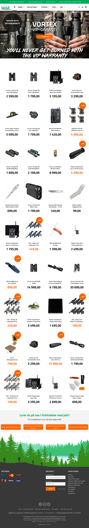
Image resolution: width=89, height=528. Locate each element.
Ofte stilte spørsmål (66, 509)
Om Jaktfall (71, 489)
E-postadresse (49, 474)
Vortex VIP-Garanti (73, 479)
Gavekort (71, 491)
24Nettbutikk (47, 524)
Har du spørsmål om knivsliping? (11, 427)
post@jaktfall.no (50, 513)
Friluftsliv (44, 7)
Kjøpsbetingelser (28, 509)
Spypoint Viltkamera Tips (75, 483)
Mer (61, 7)
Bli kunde (71, 477)
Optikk (20, 7)
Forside (70, 475)
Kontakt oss (71, 493)
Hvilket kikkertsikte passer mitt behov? (56, 427)
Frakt (19, 509)
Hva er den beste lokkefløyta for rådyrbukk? (33, 427)
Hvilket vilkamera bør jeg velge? (78, 427)
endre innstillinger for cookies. (49, 521)
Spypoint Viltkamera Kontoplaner (74, 486)
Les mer (37, 521)
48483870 (41, 513)
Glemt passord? (61, 489)
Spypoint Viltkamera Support (76, 481)
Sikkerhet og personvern (42, 509)
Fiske (54, 7)
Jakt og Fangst (32, 7)
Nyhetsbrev (55, 509)
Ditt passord (49, 481)
